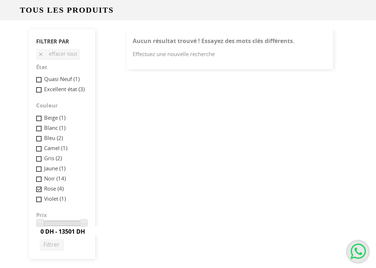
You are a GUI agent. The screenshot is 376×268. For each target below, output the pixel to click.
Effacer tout (57, 53)
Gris (53, 158)
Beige (54, 117)
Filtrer (51, 244)
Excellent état (64, 89)
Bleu (53, 137)
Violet (55, 198)
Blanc (54, 127)
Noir (55, 178)
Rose (54, 188)
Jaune (54, 168)
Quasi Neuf (62, 78)
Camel (55, 148)
